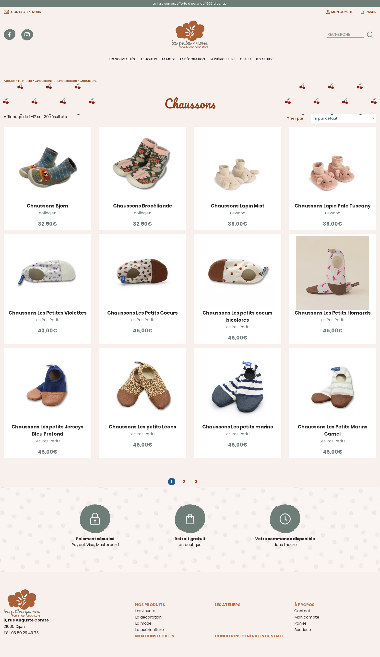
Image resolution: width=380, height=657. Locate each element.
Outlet (245, 59)
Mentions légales (154, 636)
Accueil (9, 81)
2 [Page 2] (184, 482)
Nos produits (150, 605)
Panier (371, 12)
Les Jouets (148, 59)
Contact (302, 611)
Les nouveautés (122, 59)
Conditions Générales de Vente (249, 636)
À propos (304, 605)
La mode (168, 59)
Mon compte (342, 12)
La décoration (192, 59)
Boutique (302, 630)
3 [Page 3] (196, 482)
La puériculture (222, 59)
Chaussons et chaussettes (56, 81)
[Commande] (343, 118)
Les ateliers (265, 59)
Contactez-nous (26, 12)
